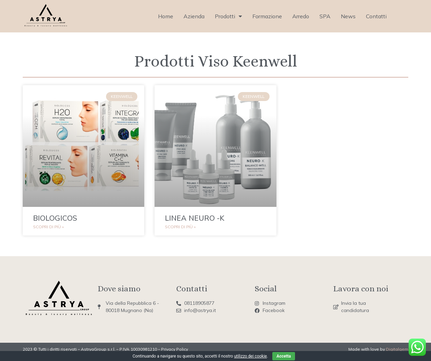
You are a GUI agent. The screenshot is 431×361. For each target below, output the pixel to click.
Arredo (300, 16)
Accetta (283, 356)
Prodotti (228, 16)
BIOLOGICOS (55, 217)
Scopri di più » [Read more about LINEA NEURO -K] (180, 226)
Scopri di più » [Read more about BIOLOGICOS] (48, 226)
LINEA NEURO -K (194, 217)
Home (165, 16)
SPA (324, 16)
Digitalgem (397, 349)
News (348, 16)
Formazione (267, 16)
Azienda (193, 16)
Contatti (376, 16)
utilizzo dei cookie (250, 356)
